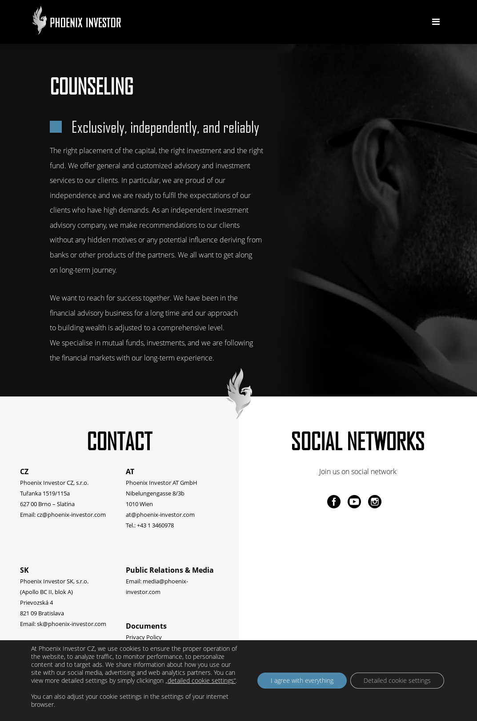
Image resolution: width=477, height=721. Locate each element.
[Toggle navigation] (435, 21)
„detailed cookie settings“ (200, 681)
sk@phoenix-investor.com (71, 624)
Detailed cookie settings (397, 680)
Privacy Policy (144, 637)
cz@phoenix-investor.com (71, 515)
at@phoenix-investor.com (160, 515)
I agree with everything (302, 680)
